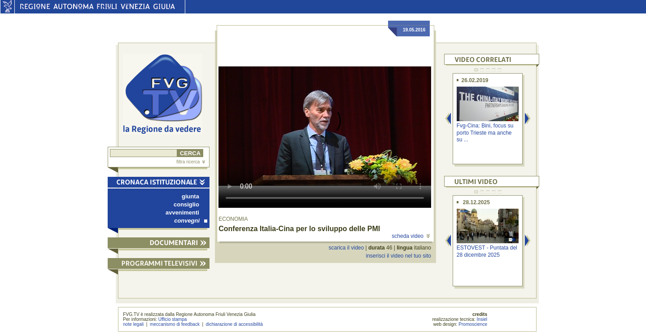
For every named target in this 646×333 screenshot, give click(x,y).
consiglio (186, 204)
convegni (190, 220)
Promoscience (472, 324)
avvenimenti (182, 212)
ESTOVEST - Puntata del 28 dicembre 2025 (487, 251)
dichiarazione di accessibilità (234, 324)
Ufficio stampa (172, 319)
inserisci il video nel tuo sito (398, 256)
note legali (133, 324)
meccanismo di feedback (175, 324)
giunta (190, 196)
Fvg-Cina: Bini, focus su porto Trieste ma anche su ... (485, 133)
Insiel (482, 319)
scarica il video (346, 248)
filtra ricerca (190, 161)
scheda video (411, 236)
